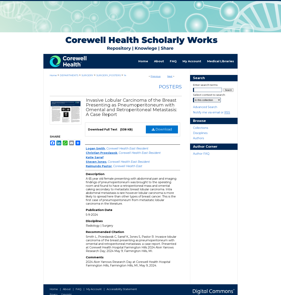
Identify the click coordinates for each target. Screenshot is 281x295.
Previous (156, 76)
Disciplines (200, 133)
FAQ (78, 289)
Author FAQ (201, 153)
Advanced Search (205, 107)
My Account (94, 289)
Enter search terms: (205, 84)
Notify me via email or (211, 112)
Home (53, 75)
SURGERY (87, 75)
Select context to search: (209, 94)
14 (125, 75)
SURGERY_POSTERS (108, 75)
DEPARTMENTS (69, 75)
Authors (198, 138)
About (67, 289)
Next (169, 76)
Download (162, 129)
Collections (200, 128)
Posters (170, 87)
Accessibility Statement (122, 289)
